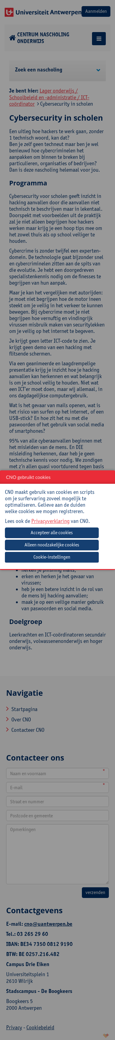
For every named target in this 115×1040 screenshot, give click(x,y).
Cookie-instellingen (51, 557)
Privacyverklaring (50, 521)
